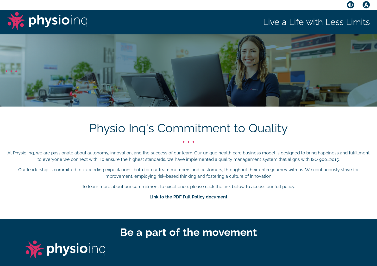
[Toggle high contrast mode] (350, 4)
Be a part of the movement (188, 232)
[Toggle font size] (366, 4)
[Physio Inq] (47, 21)
